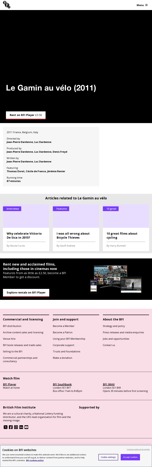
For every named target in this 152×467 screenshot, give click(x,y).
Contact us (109, 345)
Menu (142, 5)
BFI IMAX (109, 384)
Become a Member (64, 326)
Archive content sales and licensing (23, 332)
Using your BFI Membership (69, 338)
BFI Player (9, 384)
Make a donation (62, 357)
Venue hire (9, 338)
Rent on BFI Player (26, 115)
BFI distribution (12, 326)
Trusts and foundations (66, 351)
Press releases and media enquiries (123, 332)
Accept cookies (130, 457)
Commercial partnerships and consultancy (20, 359)
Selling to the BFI (12, 351)
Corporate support (63, 345)
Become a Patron (62, 332)
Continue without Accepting (138, 449)
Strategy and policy (114, 326)
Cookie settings (108, 457)
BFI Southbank (62, 384)
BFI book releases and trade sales (22, 345)
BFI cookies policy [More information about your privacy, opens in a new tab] (35, 460)
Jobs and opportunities (116, 338)
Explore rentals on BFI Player (26, 292)
